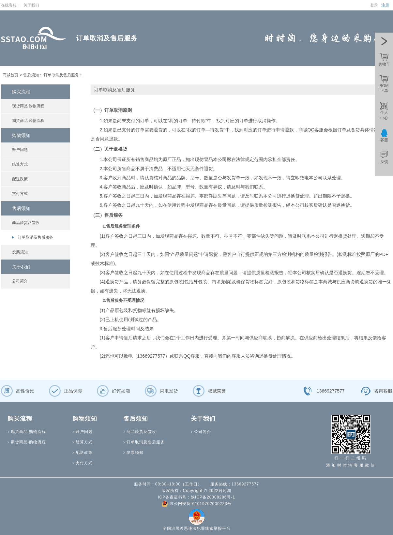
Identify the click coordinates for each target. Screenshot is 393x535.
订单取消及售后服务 (35, 237)
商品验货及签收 (25, 222)
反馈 (384, 161)
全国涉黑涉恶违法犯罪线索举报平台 (197, 528)
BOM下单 (384, 88)
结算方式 (20, 164)
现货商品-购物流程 (28, 106)
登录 (374, 5)
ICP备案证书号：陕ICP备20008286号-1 (196, 497)
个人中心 (384, 115)
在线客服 (9, 5)
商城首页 (10, 75)
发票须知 (20, 252)
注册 (385, 5)
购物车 (384, 64)
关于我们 (31, 5)
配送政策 (20, 179)
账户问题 (20, 149)
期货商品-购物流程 (28, 120)
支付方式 (20, 193)
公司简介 (20, 281)
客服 (384, 140)
